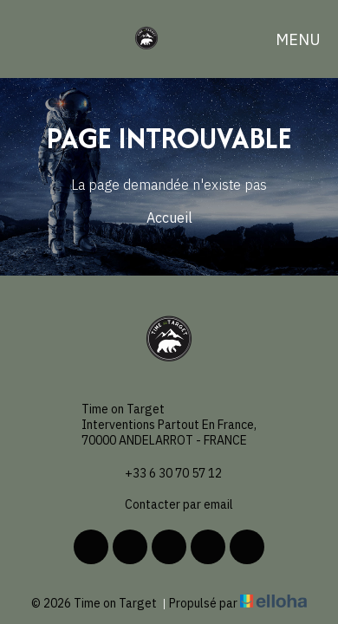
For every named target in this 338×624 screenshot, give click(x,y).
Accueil (169, 217)
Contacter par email (169, 504)
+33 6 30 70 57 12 (163, 473)
